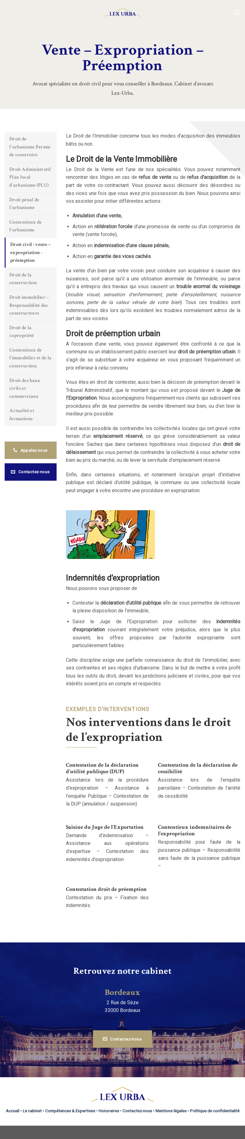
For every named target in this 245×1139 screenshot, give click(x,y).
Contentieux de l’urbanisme (25, 226)
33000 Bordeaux (123, 1010)
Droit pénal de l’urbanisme (24, 204)
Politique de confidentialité (214, 1110)
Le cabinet (32, 1110)
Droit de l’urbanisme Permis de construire (30, 147)
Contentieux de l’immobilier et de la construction (30, 358)
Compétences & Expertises (70, 1110)
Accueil (12, 1110)
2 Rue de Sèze (123, 1002)
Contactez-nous (137, 1110)
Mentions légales (171, 1110)
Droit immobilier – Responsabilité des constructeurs (29, 305)
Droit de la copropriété (21, 331)
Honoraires (109, 1110)
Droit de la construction (23, 279)
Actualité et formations (21, 414)
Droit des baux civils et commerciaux (24, 388)
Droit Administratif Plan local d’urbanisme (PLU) (30, 177)
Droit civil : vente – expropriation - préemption (30, 252)
